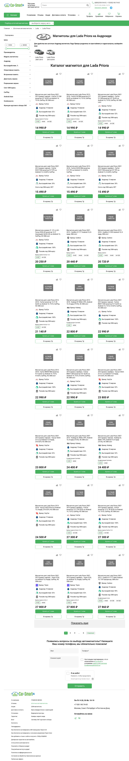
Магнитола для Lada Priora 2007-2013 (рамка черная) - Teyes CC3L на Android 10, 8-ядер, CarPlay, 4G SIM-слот (47, 578)
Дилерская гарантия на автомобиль (23, 739)
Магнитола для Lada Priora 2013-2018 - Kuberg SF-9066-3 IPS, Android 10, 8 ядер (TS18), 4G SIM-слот (79, 302)
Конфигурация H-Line (104, 598)
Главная (7, 28)
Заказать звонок (101, 8)
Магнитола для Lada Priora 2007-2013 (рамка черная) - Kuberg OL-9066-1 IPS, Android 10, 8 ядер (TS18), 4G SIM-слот (110, 439)
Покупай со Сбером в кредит (20, 746)
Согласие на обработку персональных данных (26, 756)
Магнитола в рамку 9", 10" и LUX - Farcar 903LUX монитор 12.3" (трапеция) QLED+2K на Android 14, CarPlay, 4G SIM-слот (47, 233)
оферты (95, 663)
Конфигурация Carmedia (73, 322)
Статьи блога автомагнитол (20, 743)
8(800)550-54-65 (99, 3)
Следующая (90, 633)
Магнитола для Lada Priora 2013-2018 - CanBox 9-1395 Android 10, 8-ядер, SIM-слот (110, 232)
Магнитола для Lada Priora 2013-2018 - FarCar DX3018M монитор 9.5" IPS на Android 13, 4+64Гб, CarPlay (78, 169)
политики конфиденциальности (95, 664)
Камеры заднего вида (38, 716)
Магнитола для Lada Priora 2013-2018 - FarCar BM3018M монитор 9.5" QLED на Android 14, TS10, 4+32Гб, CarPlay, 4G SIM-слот (47, 373)
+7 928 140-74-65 (81, 705)
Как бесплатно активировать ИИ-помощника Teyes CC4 (29, 730)
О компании (31, 15)
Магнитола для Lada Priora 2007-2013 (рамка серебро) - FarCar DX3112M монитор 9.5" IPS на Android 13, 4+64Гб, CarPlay (110, 169)
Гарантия (14, 716)
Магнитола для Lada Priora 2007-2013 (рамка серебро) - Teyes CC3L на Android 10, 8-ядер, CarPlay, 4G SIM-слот (79, 578)
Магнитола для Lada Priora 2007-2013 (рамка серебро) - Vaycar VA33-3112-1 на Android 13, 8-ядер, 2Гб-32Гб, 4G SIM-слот (111, 373)
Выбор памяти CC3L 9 (41, 600)
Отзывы (41, 15)
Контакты (14, 723)
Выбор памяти (71, 253)
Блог (12, 720)
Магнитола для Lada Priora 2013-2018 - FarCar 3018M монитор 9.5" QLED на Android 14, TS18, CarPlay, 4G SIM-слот (79, 97)
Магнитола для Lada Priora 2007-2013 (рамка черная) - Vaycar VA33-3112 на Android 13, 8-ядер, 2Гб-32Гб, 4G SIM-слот (48, 439)
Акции (47, 15)
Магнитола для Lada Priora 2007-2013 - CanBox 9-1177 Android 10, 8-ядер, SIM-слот (79, 232)
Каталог (12, 15)
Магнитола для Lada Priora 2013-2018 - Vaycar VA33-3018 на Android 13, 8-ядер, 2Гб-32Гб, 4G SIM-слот (47, 507)
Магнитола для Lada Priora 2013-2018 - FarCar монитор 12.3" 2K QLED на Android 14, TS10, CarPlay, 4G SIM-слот (47, 303)
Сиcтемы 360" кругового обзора (41, 720)
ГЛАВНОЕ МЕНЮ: (36, 700)
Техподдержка (15, 726)
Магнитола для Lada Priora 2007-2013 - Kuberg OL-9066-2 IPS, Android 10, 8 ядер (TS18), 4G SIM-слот (79, 438)
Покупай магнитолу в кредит (20, 749)
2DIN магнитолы (36, 706)
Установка (72, 15)
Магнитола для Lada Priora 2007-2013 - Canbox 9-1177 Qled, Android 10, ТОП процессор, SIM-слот (110, 577)
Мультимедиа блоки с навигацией (42, 710)
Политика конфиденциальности (21, 752)
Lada (37, 28)
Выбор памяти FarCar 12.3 (42, 254)
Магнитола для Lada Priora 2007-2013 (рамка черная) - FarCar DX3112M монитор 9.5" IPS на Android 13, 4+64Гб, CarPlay (47, 169)
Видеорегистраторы (37, 713)
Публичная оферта (17, 759)
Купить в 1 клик (48, 132)
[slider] (6, 48)
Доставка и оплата (59, 15)
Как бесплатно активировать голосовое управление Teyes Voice (31, 733)
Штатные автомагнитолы (22, 28)
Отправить (80, 686)
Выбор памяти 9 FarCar (41, 119)
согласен (98, 661)
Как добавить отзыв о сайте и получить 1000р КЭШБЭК (29, 736)
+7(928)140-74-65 (113, 3)
